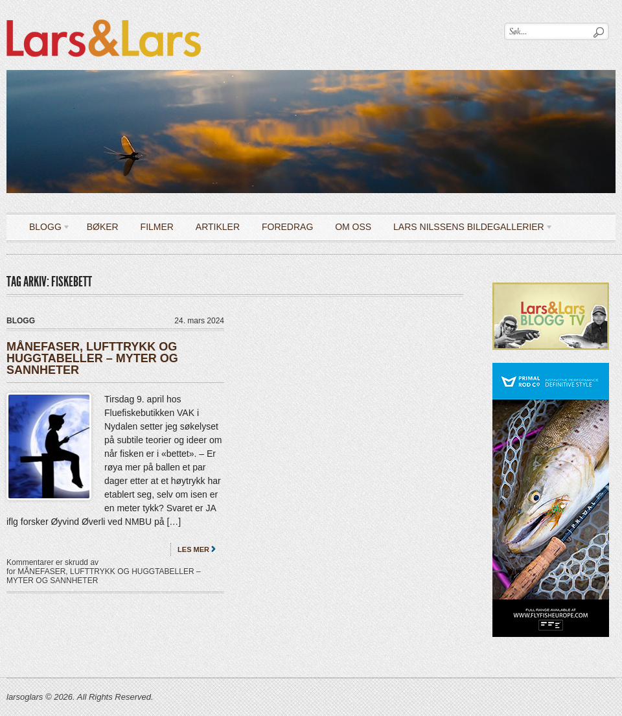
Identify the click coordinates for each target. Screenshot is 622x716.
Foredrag (287, 227)
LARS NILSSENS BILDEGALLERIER (468, 229)
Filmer (157, 227)
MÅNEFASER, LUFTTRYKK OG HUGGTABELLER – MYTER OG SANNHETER (92, 358)
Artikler (218, 227)
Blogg (45, 229)
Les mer (193, 549)
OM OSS (353, 227)
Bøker (103, 227)
